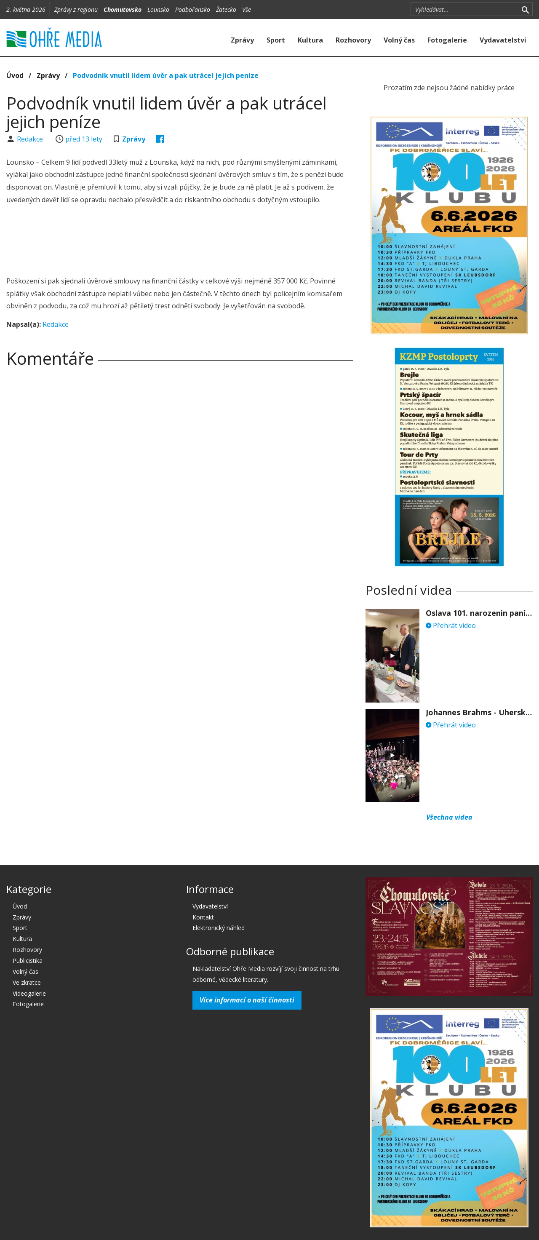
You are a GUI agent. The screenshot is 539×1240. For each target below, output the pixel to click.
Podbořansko (192, 9)
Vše (246, 9)
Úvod (15, 75)
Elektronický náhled (218, 928)
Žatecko (226, 9)
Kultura (310, 40)
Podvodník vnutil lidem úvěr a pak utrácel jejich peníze (166, 75)
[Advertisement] (180, 242)
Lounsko (158, 9)
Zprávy (242, 40)
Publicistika (28, 961)
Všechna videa (449, 817)
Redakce (31, 139)
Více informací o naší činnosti (247, 1000)
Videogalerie (29, 993)
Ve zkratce (27, 982)
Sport (276, 40)
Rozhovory (353, 40)
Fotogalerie (447, 40)
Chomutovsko (122, 9)
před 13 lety (83, 139)
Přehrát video (451, 625)
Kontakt (203, 917)
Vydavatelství (503, 40)
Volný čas (399, 40)
